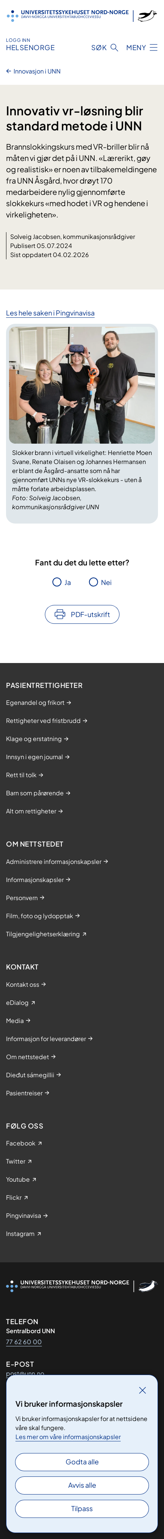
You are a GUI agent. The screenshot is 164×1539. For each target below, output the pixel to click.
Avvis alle (82, 1485)
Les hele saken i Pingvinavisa (50, 312)
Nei (106, 582)
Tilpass (82, 1508)
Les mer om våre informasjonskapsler (68, 1437)
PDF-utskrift (90, 614)
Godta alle (82, 1461)
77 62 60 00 (24, 1342)
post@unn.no (25, 1373)
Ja (67, 582)
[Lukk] (142, 1390)
